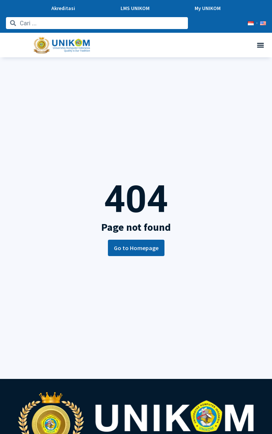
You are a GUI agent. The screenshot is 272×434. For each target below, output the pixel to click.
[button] (260, 45)
